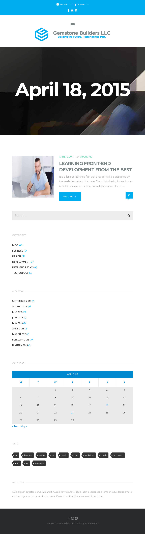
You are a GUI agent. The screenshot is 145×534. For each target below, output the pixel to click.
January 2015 (20, 345)
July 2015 (17, 312)
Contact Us (83, 5)
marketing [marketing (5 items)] (89, 455)
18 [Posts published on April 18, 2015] (107, 405)
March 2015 (19, 334)
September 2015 (21, 301)
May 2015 (17, 323)
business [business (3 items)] (28, 455)
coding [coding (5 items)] (42, 455)
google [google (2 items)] (64, 455)
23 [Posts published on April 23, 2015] (72, 412)
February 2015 (20, 339)
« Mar (15, 426)
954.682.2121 (67, 5)
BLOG (15, 245)
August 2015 (19, 306)
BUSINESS (17, 250)
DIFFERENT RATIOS (23, 267)
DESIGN (16, 256)
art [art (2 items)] (16, 455)
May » (23, 426)
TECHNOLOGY (20, 273)
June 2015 (17, 317)
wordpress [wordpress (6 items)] (39, 463)
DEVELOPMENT (21, 261)
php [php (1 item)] (17, 463)
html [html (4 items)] (76, 455)
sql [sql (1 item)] (27, 463)
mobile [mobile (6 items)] (104, 455)
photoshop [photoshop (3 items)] (118, 455)
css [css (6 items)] (53, 455)
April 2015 (18, 328)
